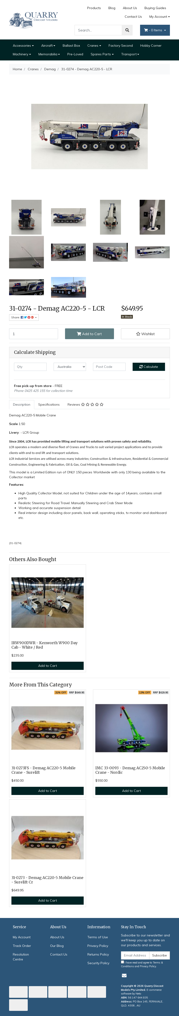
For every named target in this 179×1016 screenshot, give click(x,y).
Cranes (92, 45)
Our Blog (57, 946)
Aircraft (47, 45)
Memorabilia (47, 54)
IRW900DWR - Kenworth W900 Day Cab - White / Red (44, 645)
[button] (145, 333)
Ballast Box (71, 45)
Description (21, 404)
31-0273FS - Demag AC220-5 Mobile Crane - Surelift (43, 770)
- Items (153, 30)
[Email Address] (135, 955)
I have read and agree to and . (142, 964)
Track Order (22, 946)
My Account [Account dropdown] (158, 16)
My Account (22, 937)
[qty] (30, 367)
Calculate (148, 367)
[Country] (70, 367)
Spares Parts (101, 54)
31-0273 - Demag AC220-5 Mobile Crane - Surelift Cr (47, 879)
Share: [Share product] (22, 317)
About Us (130, 8)
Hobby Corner (151, 45)
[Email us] (124, 975)
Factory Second (121, 45)
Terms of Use (97, 937)
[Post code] (109, 367)
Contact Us (133, 16)
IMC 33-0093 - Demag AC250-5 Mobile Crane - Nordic (130, 770)
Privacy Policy (97, 946)
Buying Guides (155, 8)
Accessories (22, 45)
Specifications (49, 404)
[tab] (21, 404)
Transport (129, 54)
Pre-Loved (75, 54)
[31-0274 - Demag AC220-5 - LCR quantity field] (33, 333)
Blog (111, 8)
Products (94, 8)
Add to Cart (89, 333)
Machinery (20, 54)
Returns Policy (98, 954)
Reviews (85, 404)
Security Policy (98, 963)
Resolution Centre (21, 956)
